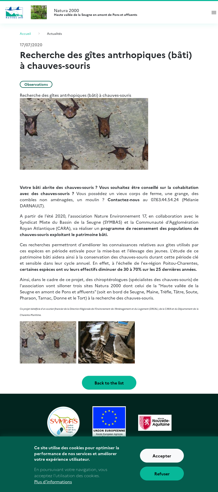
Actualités (54, 33)
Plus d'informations (53, 484)
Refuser (162, 476)
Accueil (25, 33)
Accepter (162, 458)
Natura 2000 (128, 12)
